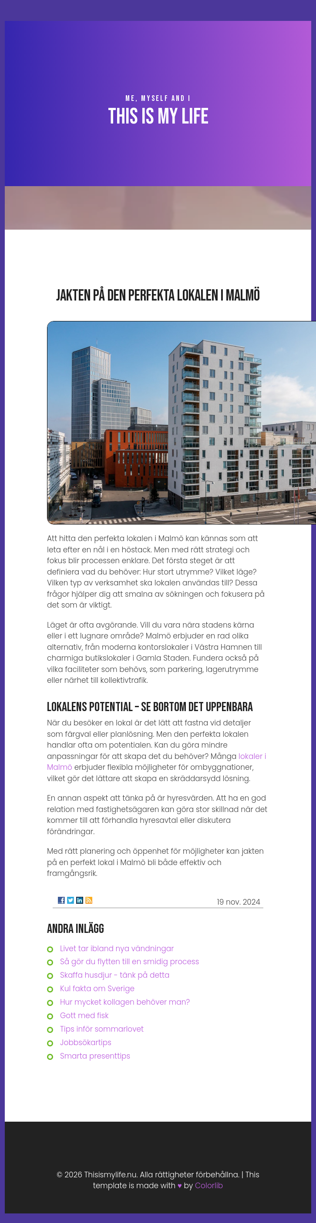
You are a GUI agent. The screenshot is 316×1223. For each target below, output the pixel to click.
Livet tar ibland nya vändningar (117, 948)
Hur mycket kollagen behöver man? (125, 1002)
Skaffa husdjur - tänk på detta (115, 975)
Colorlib (209, 1185)
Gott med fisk (84, 1015)
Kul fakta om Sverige (97, 988)
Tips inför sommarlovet (102, 1029)
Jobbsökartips (85, 1042)
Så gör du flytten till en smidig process (129, 961)
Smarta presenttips (95, 1056)
